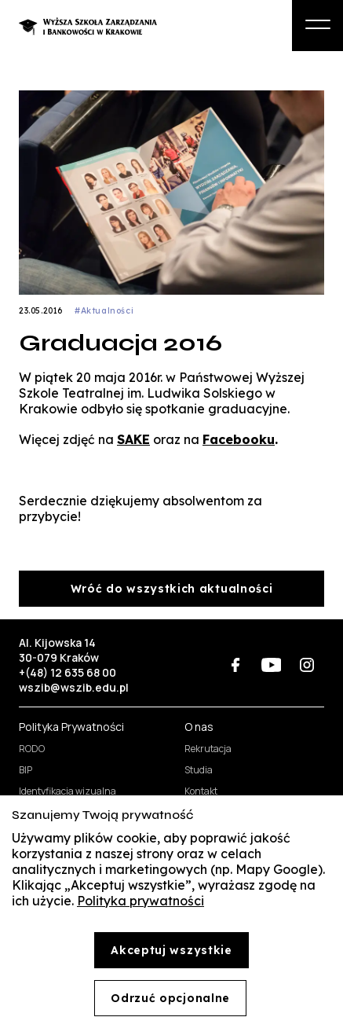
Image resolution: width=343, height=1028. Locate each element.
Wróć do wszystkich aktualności (172, 589)
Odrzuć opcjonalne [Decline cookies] (170, 998)
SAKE (133, 439)
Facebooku (239, 439)
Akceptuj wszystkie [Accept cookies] (171, 950)
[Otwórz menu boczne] (317, 25)
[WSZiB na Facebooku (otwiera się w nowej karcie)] (236, 664)
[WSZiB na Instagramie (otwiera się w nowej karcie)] (306, 664)
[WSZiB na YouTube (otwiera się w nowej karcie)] (271, 664)
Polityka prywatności (140, 901)
